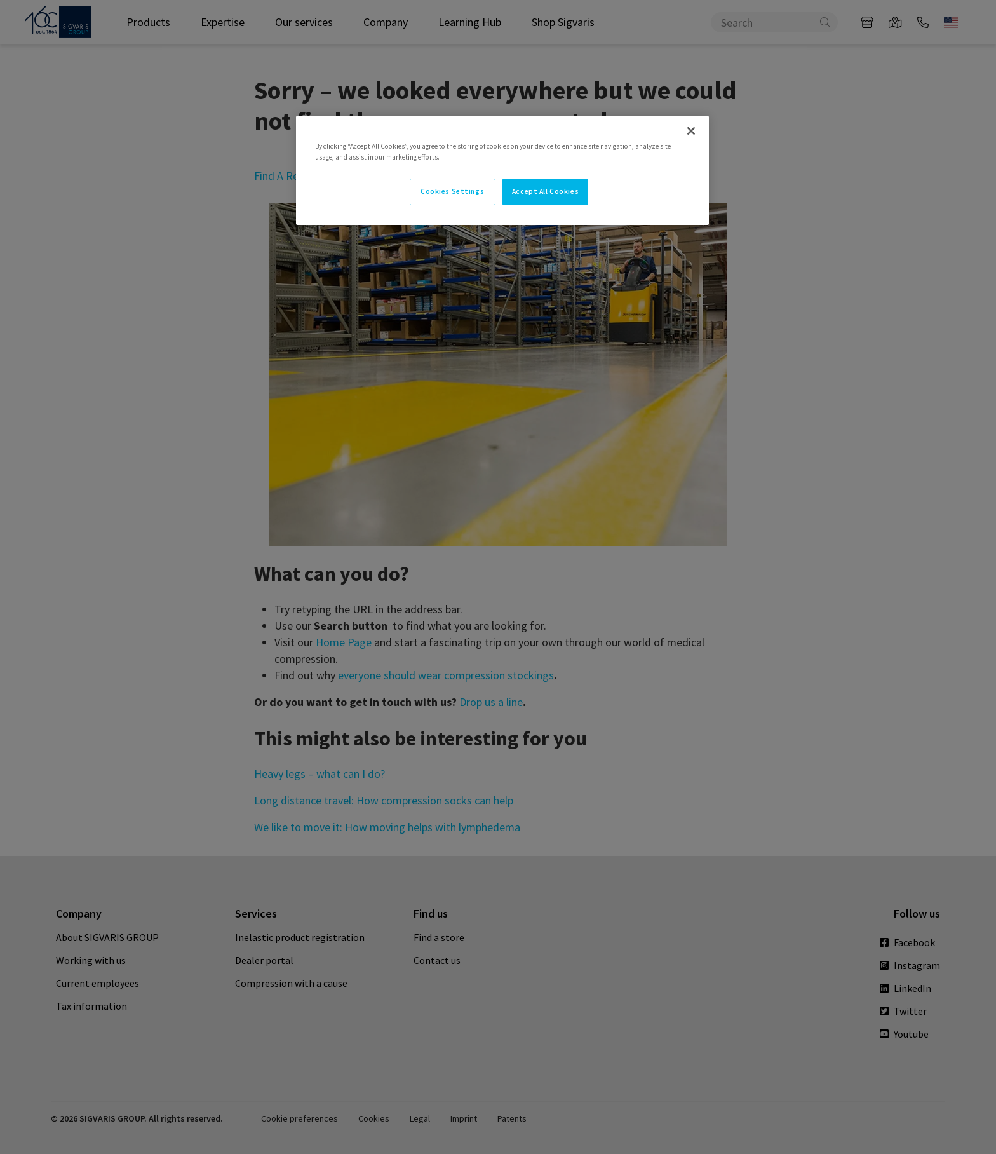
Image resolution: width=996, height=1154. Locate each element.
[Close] (691, 131)
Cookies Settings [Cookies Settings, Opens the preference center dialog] (452, 191)
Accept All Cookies (545, 191)
